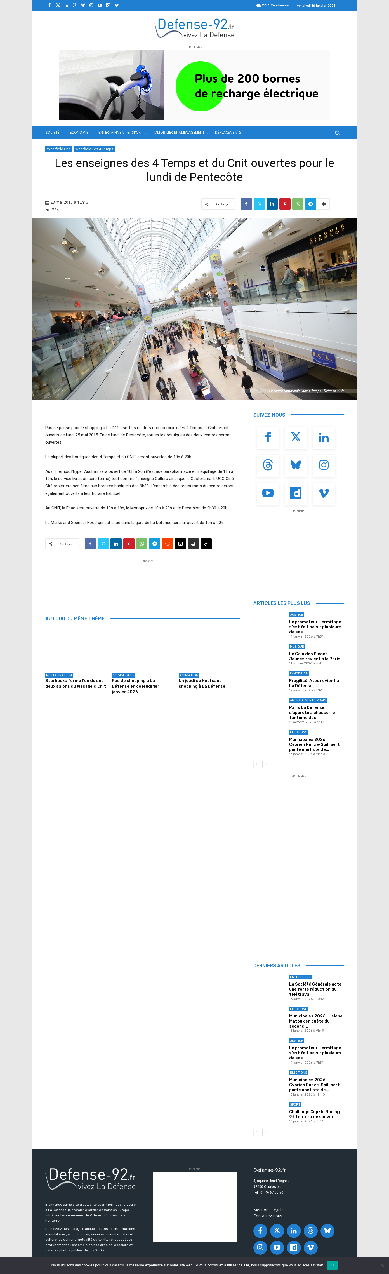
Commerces (124, 675)
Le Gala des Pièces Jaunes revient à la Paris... (316, 656)
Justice (296, 615)
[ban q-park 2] (194, 85)
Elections (298, 732)
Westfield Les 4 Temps (94, 149)
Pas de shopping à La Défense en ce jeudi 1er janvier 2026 (135, 686)
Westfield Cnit (58, 149)
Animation (189, 675)
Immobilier (299, 673)
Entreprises (300, 977)
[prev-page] (256, 764)
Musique (297, 646)
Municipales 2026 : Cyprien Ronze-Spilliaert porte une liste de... (314, 744)
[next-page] (265, 764)
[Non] (382, 1265)
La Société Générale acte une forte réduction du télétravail (315, 989)
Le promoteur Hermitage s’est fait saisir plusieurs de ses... (315, 626)
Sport (295, 1104)
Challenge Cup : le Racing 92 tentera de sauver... (314, 1114)
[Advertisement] (147, 576)
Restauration (59, 675)
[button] (337, 132)
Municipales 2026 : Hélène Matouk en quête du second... (316, 1021)
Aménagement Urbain (308, 700)
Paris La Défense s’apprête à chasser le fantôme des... (312, 712)
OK (332, 1265)
